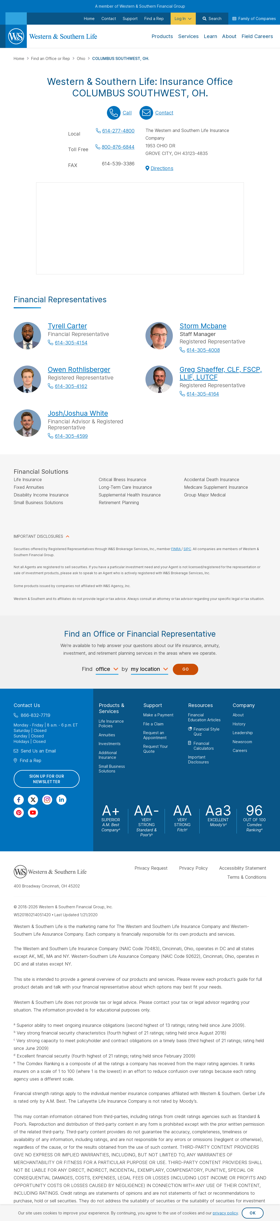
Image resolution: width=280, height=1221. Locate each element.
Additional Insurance (108, 755)
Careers (240, 750)
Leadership (243, 732)
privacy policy (225, 1213)
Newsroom (242, 741)
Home (19, 58)
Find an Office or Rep (51, 58)
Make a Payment (158, 715)
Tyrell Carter (67, 326)
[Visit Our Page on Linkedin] (61, 800)
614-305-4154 (71, 343)
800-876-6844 (118, 147)
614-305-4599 (71, 436)
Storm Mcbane (203, 326)
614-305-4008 (203, 350)
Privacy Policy (193, 868)
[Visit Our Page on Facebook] (19, 800)
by (124, 668)
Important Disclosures (198, 759)
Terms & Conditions (246, 877)
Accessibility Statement (242, 868)
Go (185, 669)
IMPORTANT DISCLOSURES (38, 536)
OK (252, 1213)
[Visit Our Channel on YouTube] (33, 813)
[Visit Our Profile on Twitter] (33, 800)
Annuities (107, 734)
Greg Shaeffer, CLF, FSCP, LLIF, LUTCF (221, 373)
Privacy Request (151, 868)
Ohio (81, 58)
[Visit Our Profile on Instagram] (47, 800)
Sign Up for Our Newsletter (46, 779)
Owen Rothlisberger (79, 369)
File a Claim (153, 723)
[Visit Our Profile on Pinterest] (19, 813)
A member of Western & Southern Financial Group (140, 6)
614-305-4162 (71, 386)
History (239, 723)
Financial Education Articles (204, 717)
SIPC (187, 549)
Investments (110, 743)
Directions (162, 168)
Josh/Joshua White (78, 413)
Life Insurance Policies (111, 723)
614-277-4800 (118, 131)
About (238, 715)
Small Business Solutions (112, 768)
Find (87, 668)
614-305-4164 (203, 394)
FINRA (176, 549)
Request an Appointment (155, 735)
